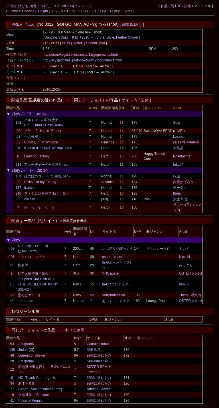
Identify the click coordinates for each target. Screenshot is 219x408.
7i (61, 11)
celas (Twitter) (73, 43)
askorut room (112, 257)
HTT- (63, 72)
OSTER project (190, 273)
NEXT (31, 24)
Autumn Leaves (98, 389)
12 (12, 369)
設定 (187, 6)
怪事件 (23, 265)
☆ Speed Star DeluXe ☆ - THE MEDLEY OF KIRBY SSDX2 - (38, 284)
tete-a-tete (25, 301)
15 (11, 284)
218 (18, 148)
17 (111, 11)
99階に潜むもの (99, 355)
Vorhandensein (113, 295)
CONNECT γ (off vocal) (42, 142)
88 (18, 131)
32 (18, 142)
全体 (145, 100)
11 (86, 11)
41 (12, 401)
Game (14, 11)
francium (30, 188)
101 (12, 257)
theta (177, 193)
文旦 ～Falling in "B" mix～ (44, 131)
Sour (176, 123)
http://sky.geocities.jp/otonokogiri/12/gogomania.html (82, 60)
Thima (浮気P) (190, 295)
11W (103, 11)
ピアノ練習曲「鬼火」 (35, 273)
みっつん (186, 265)
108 (18, 123)
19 (12, 395)
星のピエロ (26, 295)
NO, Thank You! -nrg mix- (37, 378)
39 (18, 199)
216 (45, 43)
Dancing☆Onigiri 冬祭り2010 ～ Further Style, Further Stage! (91, 37)
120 (12, 295)
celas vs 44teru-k (186, 142)
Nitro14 (184, 257)
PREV (16, 24)
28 (12, 361)
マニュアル (202, 6)
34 (12, 383)
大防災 (178, 148)
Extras (127, 11)
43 (11, 301)
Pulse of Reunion (31, 401)
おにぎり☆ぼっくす (117, 249)
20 (18, 182)
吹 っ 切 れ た (39, 207)
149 (12, 350)
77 (12, 389)
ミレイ (184, 249)
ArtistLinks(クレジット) (74, 6)
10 (18, 156)
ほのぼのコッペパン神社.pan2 (47, 176)
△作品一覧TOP (169, 6)
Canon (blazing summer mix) (40, 389)
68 (18, 137)
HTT (63, 66)
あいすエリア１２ (115, 301)
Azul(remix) (27, 344)
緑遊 (176, 176)
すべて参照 (74, 330)
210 (18, 193)
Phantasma (181, 156)
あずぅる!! (26, 383)
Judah (23, 350)
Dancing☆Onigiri (35, 11)
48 (12, 355)
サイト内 (129, 100)
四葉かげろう (183, 182)
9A (73, 11)
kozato (178, 137)
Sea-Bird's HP (97, 361)
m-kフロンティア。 (117, 284)
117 (18, 188)
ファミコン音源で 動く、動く (47, 193)
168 (18, 176)
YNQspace (110, 273)
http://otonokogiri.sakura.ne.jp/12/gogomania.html (80, 55)
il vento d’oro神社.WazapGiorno (48, 148)
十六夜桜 (31, 137)
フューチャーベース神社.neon (47, 165)
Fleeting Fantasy (37, 156)
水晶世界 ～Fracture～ (35, 395)
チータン (180, 188)
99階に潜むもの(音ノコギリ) (30, 6)
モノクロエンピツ (31, 257)
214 (18, 165)
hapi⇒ (184, 284)
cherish (29, 199)
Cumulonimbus (98, 344)
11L (94, 11)
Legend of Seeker (31, 355)
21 (11, 265)
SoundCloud (95, 43)
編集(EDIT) (131, 24)
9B (80, 11)
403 (12, 249)
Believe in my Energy (40, 182)
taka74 (178, 165)
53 (12, 344)
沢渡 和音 (180, 199)
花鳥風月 (93, 350)
